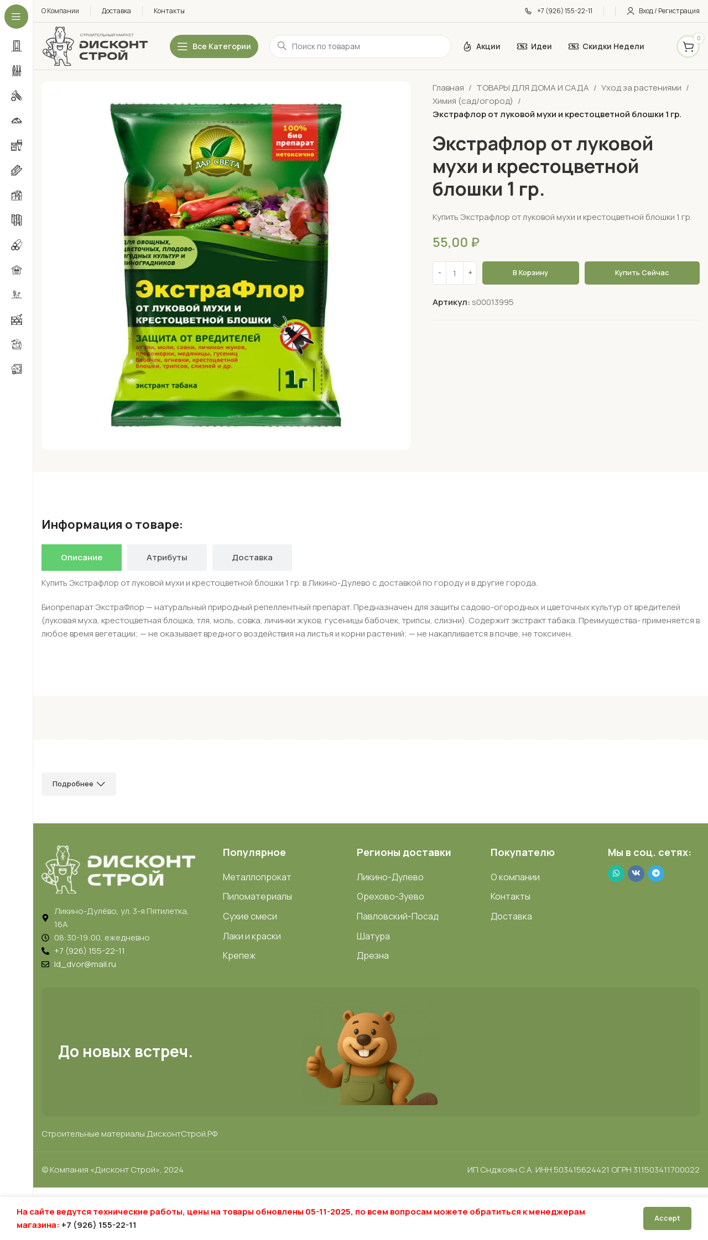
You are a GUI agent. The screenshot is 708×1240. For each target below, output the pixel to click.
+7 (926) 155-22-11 (99, 1225)
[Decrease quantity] (439, 273)
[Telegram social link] (656, 873)
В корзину (530, 272)
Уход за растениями (641, 87)
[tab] (81, 557)
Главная (448, 87)
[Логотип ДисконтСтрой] (94, 45)
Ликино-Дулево (390, 877)
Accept (667, 1218)
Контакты (510, 896)
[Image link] (118, 868)
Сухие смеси (250, 916)
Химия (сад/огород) (473, 101)
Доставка (511, 916)
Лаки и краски (252, 936)
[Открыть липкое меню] (214, 46)
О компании (515, 877)
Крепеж (239, 955)
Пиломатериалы (257, 896)
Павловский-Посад (398, 916)
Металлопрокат (257, 877)
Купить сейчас (642, 272)
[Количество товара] (454, 273)
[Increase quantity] (470, 273)
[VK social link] (636, 873)
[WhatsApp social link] (616, 873)
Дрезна (373, 955)
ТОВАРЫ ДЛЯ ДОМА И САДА (532, 87)
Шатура (373, 936)
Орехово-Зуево (390, 896)
